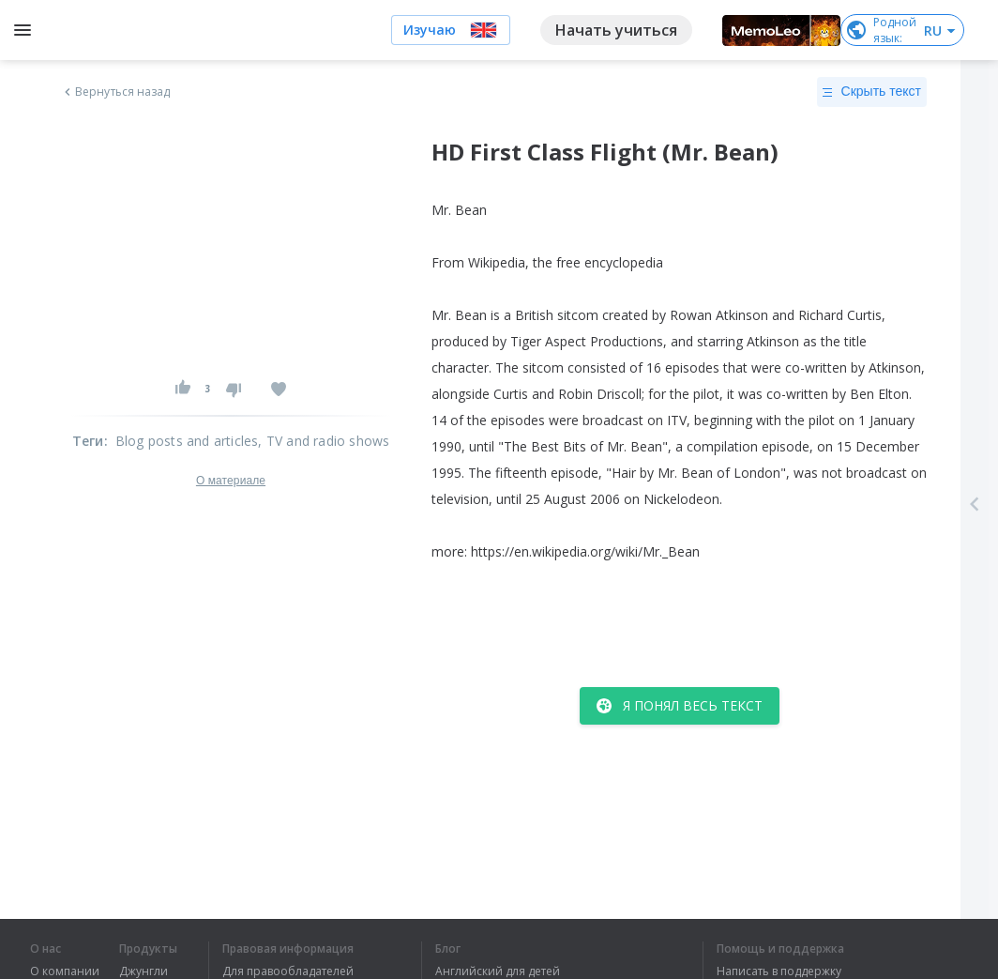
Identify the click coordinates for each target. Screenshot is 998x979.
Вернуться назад (115, 92)
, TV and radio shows (323, 441)
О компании (64, 971)
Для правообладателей (288, 971)
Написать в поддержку (779, 971)
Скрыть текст (872, 92)
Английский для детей (497, 971)
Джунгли (143, 971)
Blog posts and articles (187, 441)
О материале (230, 480)
